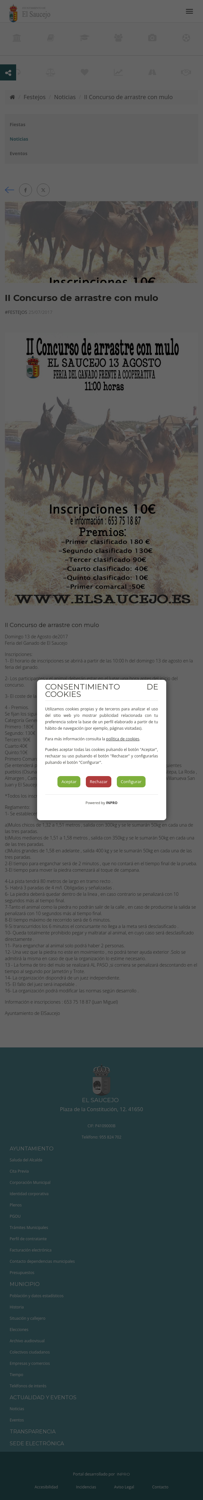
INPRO (111, 802)
